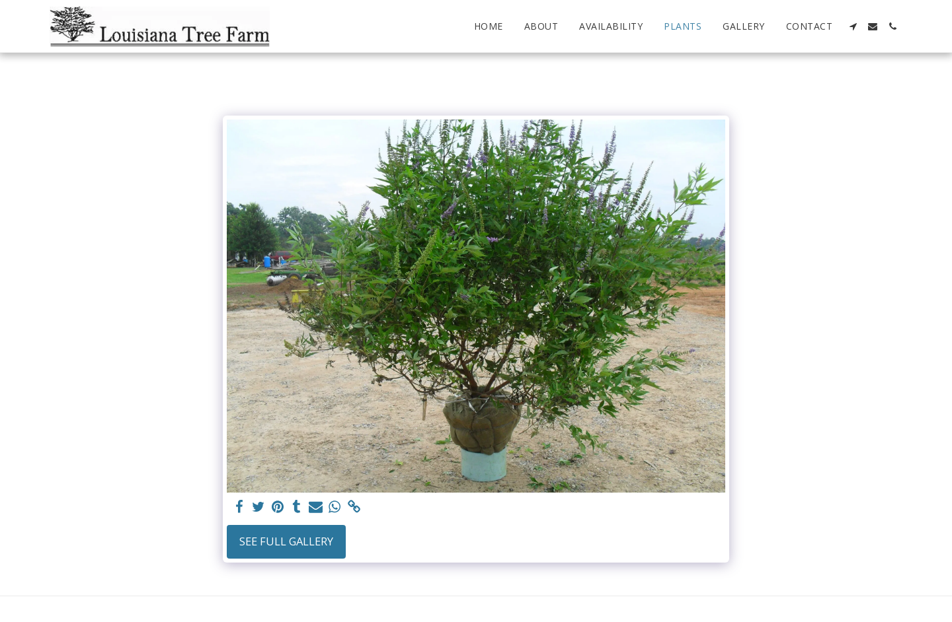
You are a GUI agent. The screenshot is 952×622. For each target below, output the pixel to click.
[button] (853, 26)
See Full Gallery (286, 541)
